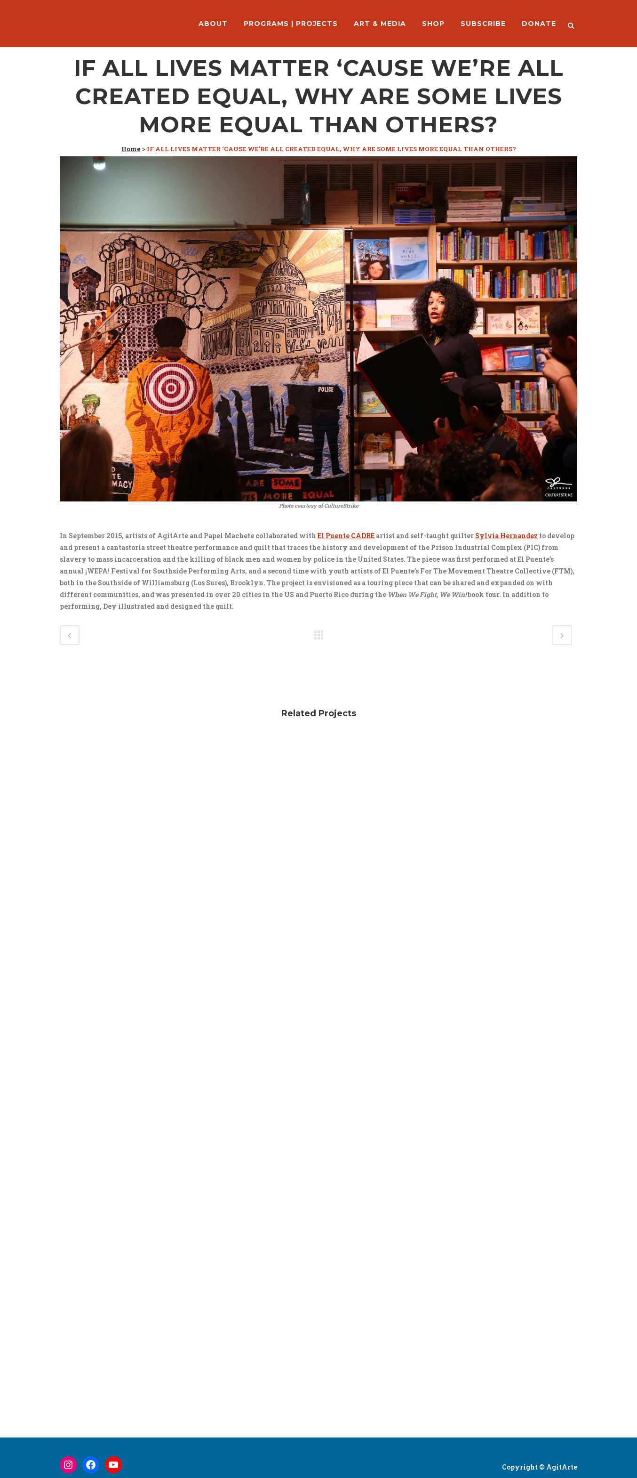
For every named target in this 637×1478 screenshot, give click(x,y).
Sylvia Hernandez (506, 535)
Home (131, 149)
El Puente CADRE (346, 535)
